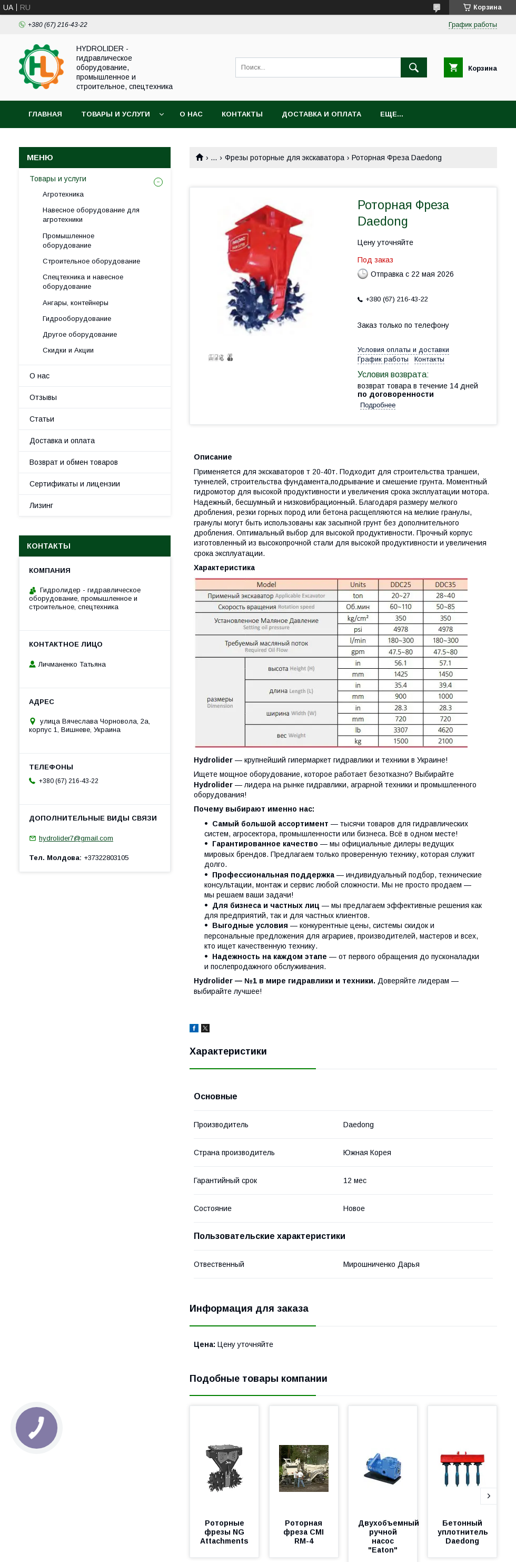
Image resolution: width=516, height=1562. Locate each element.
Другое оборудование (80, 334)
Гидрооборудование (77, 319)
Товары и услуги (115, 114)
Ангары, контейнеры (75, 303)
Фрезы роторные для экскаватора (284, 157)
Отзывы (43, 397)
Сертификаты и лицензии (74, 484)
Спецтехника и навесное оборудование (83, 281)
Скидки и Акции (68, 350)
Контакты (242, 114)
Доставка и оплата (321, 114)
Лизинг (41, 505)
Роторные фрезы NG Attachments (224, 1532)
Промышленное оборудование (68, 240)
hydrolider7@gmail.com (76, 838)
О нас (191, 114)
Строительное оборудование (91, 261)
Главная (45, 114)
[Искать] (414, 67)
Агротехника (63, 194)
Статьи (41, 419)
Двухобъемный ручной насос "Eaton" (389, 1536)
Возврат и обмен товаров (73, 462)
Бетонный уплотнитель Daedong (464, 1532)
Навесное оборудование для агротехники (91, 214)
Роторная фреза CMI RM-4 (304, 1532)
